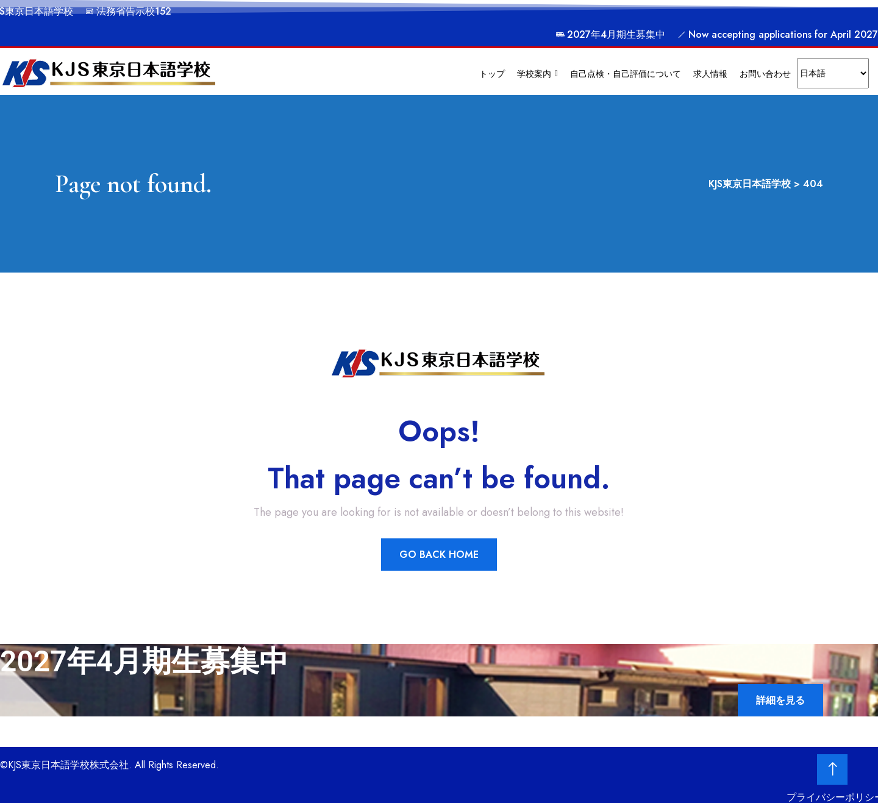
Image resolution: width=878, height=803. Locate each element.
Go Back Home (439, 555)
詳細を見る (780, 700)
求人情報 (710, 74)
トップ (492, 74)
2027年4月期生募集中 (610, 34)
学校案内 (537, 74)
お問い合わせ (765, 74)
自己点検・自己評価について (625, 74)
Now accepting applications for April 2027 (777, 34)
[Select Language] (833, 73)
